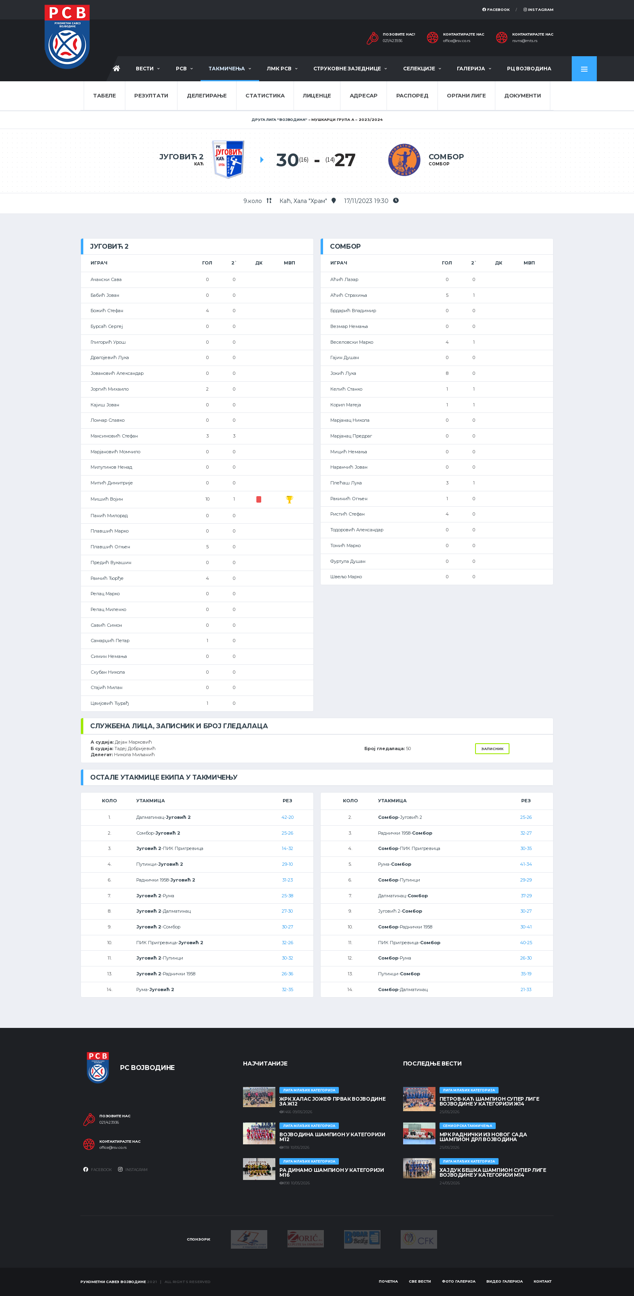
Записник (492, 748)
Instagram (539, 9)
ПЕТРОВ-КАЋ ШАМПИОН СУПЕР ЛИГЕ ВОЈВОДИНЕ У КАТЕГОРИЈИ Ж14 (489, 1101)
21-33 (526, 989)
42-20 (287, 817)
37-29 (526, 896)
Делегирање (207, 95)
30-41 (526, 927)
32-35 (287, 989)
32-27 (526, 833)
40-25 (526, 942)
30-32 (287, 958)
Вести (145, 69)
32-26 (287, 942)
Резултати (151, 95)
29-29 (526, 880)
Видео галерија (504, 1281)
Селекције (419, 69)
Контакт (543, 1281)
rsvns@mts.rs (524, 41)
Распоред (412, 95)
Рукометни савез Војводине (113, 1281)
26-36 (287, 974)
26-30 (526, 958)
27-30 (287, 911)
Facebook (496, 9)
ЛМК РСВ (279, 69)
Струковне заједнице (347, 69)
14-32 (287, 848)
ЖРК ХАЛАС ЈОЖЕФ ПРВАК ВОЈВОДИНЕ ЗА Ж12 (332, 1101)
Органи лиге (466, 95)
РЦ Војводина (529, 69)
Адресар (364, 95)
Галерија (471, 69)
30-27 (287, 927)
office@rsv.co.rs (456, 41)
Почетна (388, 1281)
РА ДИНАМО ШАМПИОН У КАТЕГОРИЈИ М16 (331, 1172)
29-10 (287, 864)
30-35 (526, 848)
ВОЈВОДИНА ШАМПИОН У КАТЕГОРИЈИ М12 (332, 1136)
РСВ (181, 69)
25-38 (287, 896)
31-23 (287, 880)
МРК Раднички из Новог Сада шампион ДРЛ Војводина (483, 1136)
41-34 (526, 864)
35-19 (526, 974)
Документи (522, 95)
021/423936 (392, 41)
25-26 (287, 833)
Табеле (104, 95)
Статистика (264, 95)
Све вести (420, 1281)
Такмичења (227, 69)
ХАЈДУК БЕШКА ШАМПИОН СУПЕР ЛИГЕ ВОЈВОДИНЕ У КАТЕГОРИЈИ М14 (493, 1172)
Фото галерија (459, 1281)
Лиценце (317, 95)
